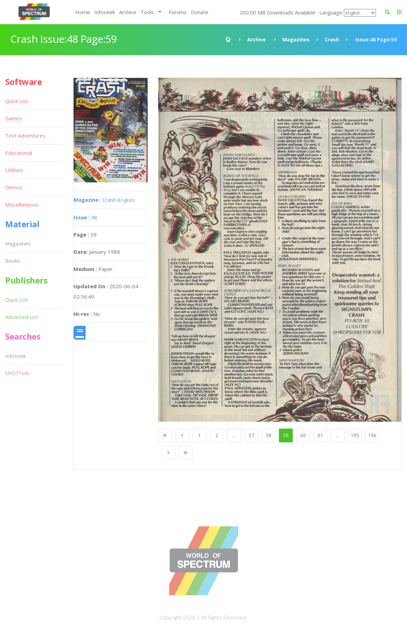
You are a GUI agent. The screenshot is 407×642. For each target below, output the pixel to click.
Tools (147, 12)
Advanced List (21, 316)
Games (13, 118)
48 (85, 217)
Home (82, 12)
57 (251, 435)
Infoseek (104, 12)
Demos (13, 187)
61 (320, 435)
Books (12, 260)
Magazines (296, 39)
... (233, 435)
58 (268, 435)
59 (286, 435)
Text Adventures (25, 135)
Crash (332, 39)
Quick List (16, 101)
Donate (200, 12)
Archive (127, 12)
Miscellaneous (21, 204)
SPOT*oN (17, 373)
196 (372, 435)
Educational (18, 152)
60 (303, 435)
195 (355, 435)
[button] (399, 12)
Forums (178, 12)
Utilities (14, 170)
